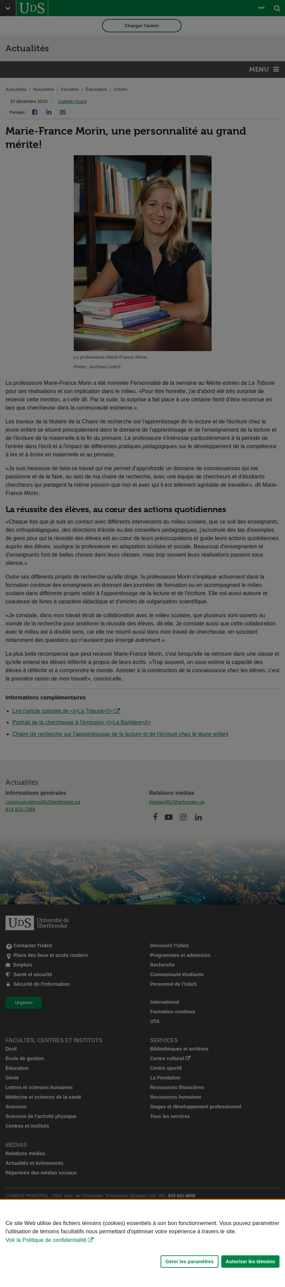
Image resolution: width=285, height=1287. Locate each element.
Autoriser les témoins (250, 1261)
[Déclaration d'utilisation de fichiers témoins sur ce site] (142, 1243)
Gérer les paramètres (189, 1261)
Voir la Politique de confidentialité (46, 1240)
